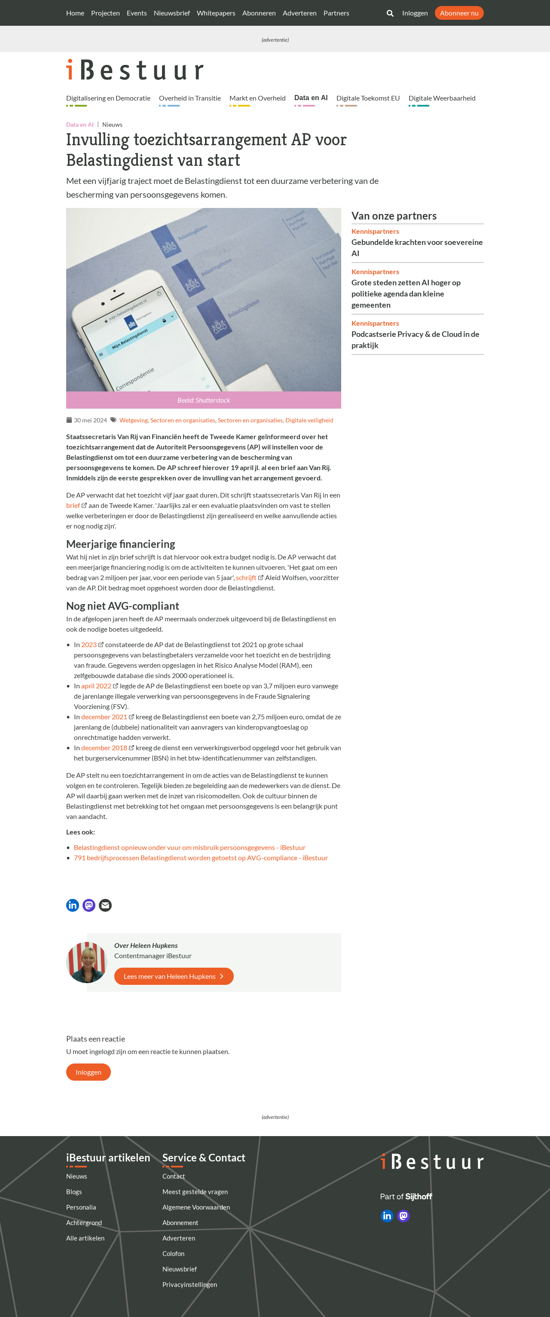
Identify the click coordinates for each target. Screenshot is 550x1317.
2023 (89, 644)
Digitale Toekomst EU (368, 98)
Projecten (105, 13)
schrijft (246, 577)
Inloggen (415, 13)
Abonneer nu (459, 13)
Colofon (173, 1253)
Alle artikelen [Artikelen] (85, 1238)
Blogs (74, 1191)
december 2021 (104, 716)
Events (137, 13)
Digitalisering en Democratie (108, 98)
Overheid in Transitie (190, 98)
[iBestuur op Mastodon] (403, 1216)
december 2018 (104, 747)
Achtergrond (84, 1222)
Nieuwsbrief (172, 13)
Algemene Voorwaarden (196, 1207)
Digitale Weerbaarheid (442, 98)
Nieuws (76, 1176)
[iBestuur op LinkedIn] (387, 1216)
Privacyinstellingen (189, 1284)
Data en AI (311, 97)
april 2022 (95, 685)
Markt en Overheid (257, 98)
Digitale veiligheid (309, 420)
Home (75, 13)
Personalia (81, 1207)
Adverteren (300, 13)
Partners (336, 13)
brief (73, 505)
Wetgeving (133, 420)
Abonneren (259, 13)
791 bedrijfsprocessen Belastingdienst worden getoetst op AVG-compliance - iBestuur (201, 857)
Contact (173, 1176)
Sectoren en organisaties (182, 420)
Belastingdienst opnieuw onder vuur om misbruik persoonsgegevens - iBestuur (190, 847)
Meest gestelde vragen (195, 1191)
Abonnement (180, 1222)
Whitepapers (216, 13)
